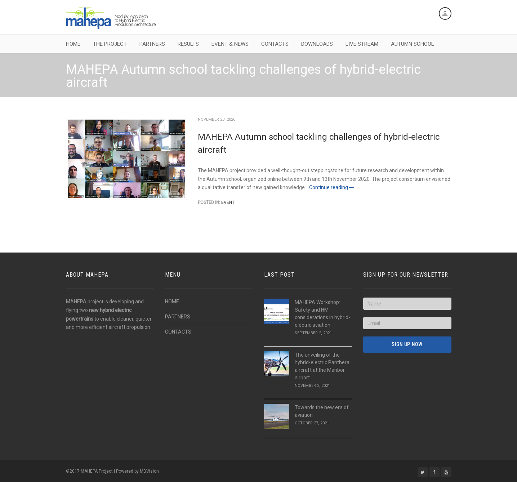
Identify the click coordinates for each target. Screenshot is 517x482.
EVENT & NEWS (230, 44)
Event (228, 202)
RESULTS (188, 44)
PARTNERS (152, 44)
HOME (73, 44)
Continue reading (331, 187)
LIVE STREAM (362, 44)
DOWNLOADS (317, 44)
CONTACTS (275, 44)
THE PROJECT (110, 44)
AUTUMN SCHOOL (412, 44)
